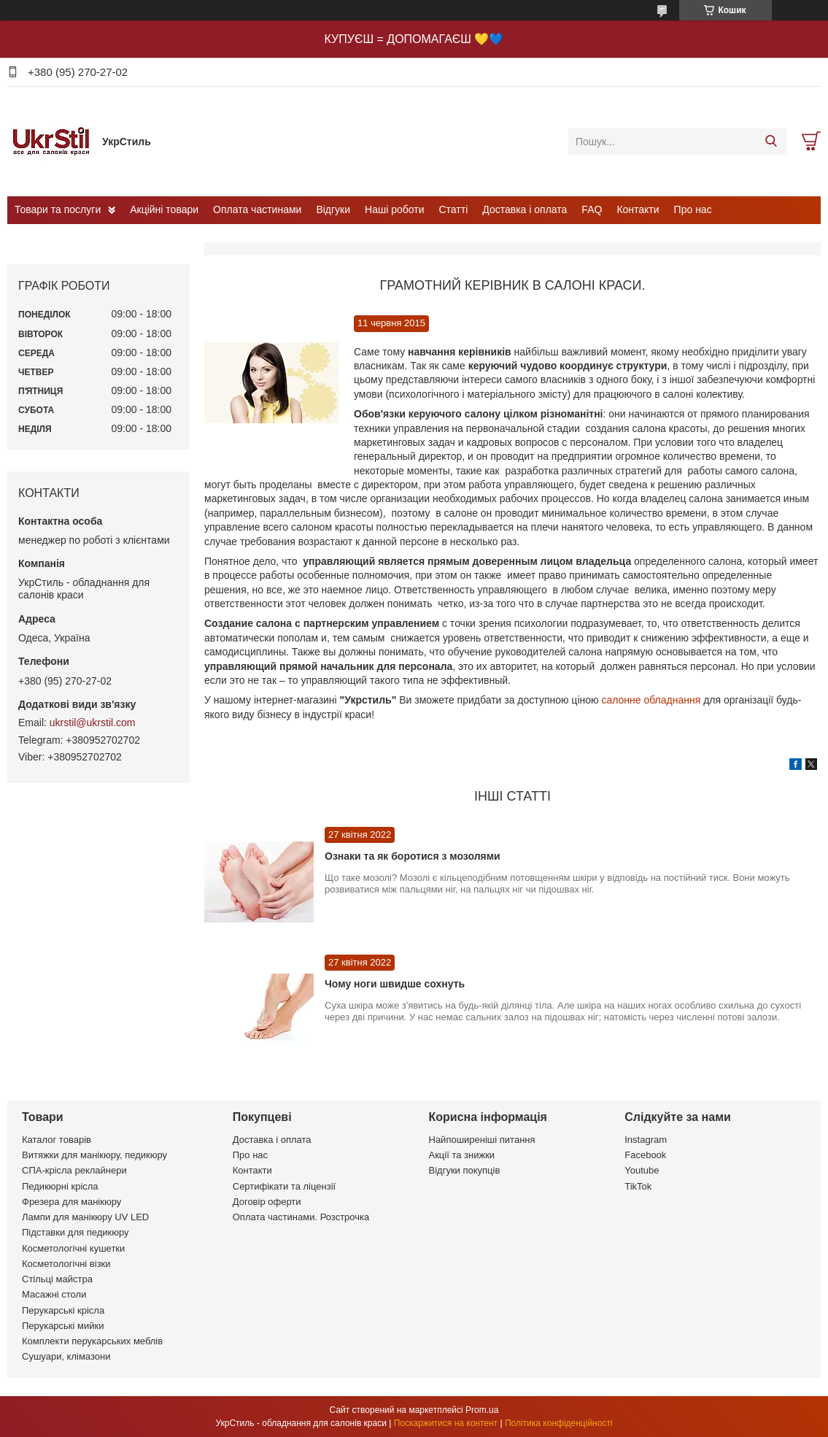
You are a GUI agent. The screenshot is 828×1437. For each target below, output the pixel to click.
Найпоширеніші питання (482, 1139)
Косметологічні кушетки (73, 1248)
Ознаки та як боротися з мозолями (412, 856)
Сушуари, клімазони (66, 1356)
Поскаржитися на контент (446, 1423)
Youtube (641, 1170)
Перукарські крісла (63, 1310)
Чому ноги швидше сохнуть (395, 984)
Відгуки (333, 209)
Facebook (645, 1154)
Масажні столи (54, 1294)
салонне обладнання (650, 700)
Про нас (693, 209)
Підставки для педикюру (75, 1232)
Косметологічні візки (66, 1263)
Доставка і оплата (524, 209)
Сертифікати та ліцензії (284, 1186)
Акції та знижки (462, 1154)
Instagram (645, 1139)
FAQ (591, 209)
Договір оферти (267, 1201)
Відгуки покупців (464, 1170)
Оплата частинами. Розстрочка (301, 1216)
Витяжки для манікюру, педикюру (94, 1154)
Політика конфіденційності (559, 1423)
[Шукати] (770, 141)
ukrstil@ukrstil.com (93, 722)
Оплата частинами (257, 209)
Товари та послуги (58, 209)
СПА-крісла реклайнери (74, 1170)
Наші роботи (394, 209)
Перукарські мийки (63, 1325)
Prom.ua (481, 1410)
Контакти (637, 209)
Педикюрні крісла (60, 1186)
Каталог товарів (56, 1139)
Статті (453, 209)
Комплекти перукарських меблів (92, 1341)
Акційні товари (164, 209)
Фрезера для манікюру (71, 1201)
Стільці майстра (57, 1279)
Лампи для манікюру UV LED (85, 1216)
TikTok (637, 1186)
